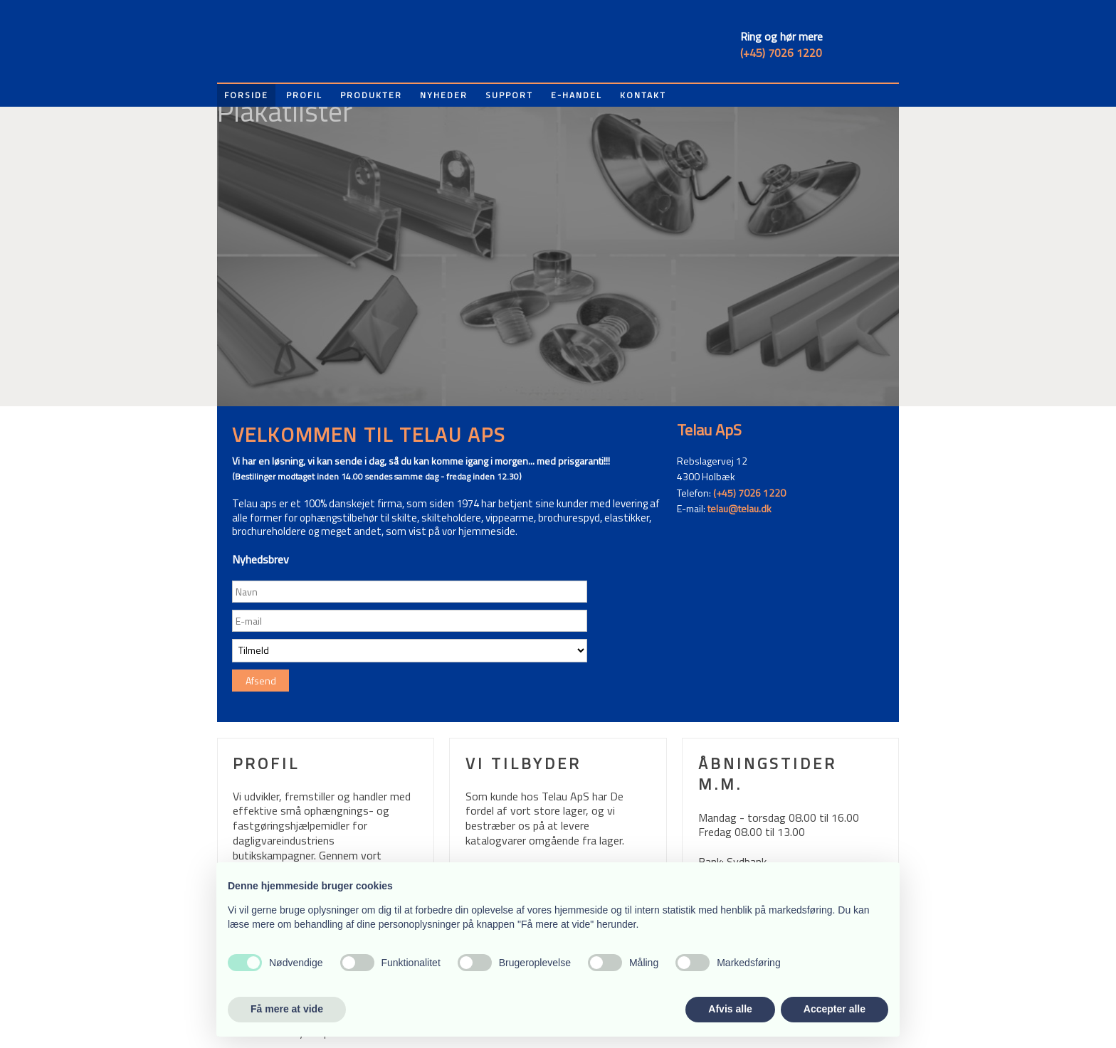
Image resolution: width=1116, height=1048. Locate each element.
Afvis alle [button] (730, 1009)
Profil (304, 95)
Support (509, 95)
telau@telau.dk (739, 508)
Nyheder (444, 95)
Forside (246, 95)
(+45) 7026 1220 (781, 52)
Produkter (371, 95)
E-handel (576, 95)
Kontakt (643, 95)
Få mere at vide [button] (287, 1009)
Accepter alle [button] (834, 1009)
